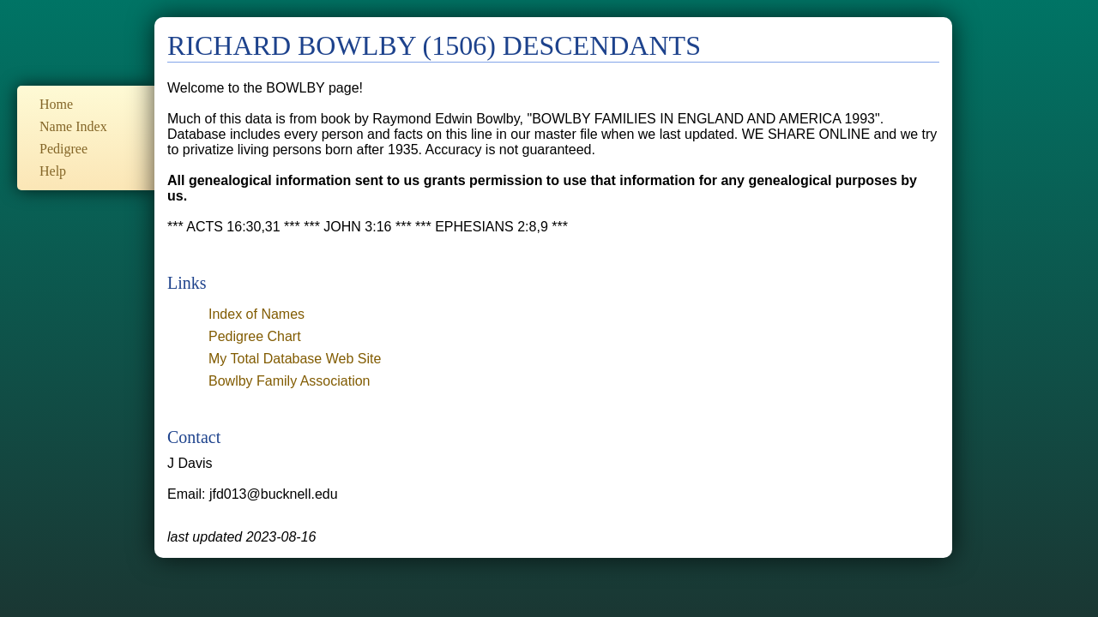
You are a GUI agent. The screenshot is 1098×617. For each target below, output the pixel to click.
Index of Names (256, 314)
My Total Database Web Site (294, 358)
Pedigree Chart (254, 336)
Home (56, 104)
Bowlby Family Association (289, 381)
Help (52, 171)
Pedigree (63, 148)
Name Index (73, 126)
